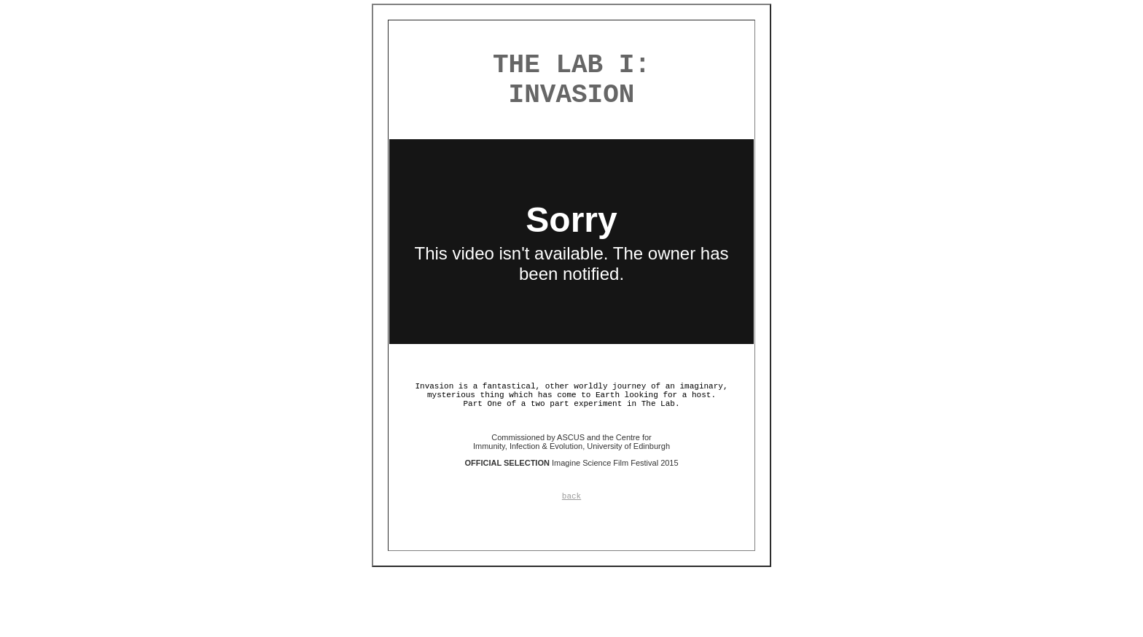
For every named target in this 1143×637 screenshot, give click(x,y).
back (571, 496)
